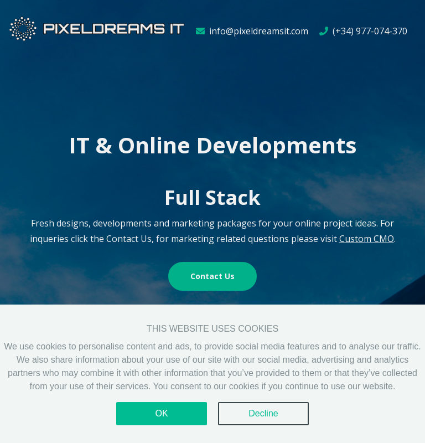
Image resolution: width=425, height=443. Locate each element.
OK (161, 413)
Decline (263, 413)
